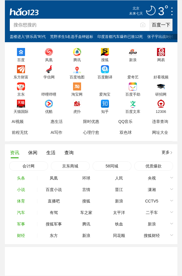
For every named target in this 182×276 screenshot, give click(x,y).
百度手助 (132, 94)
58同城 (112, 166)
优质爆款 (153, 166)
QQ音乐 (125, 121)
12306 (161, 111)
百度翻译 (104, 77)
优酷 (49, 111)
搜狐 (105, 60)
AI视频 (18, 121)
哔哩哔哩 (48, 94)
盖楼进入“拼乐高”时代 (28, 36)
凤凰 (49, 60)
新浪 (133, 60)
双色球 (126, 132)
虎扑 (77, 111)
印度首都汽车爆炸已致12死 (120, 36)
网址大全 (160, 132)
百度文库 (132, 111)
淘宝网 (77, 94)
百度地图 (77, 77)
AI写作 (56, 132)
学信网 (49, 77)
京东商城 (70, 166)
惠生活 (57, 121)
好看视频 (161, 77)
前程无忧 (20, 132)
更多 (166, 152)
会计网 (28, 166)
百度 (21, 60)
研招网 (160, 94)
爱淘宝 (104, 94)
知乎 (105, 111)
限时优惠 (91, 121)
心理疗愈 (91, 132)
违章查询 (160, 121)
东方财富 (21, 77)
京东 (21, 94)
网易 (161, 60)
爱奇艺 (133, 77)
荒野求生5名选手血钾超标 (71, 36)
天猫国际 (21, 111)
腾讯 (77, 60)
